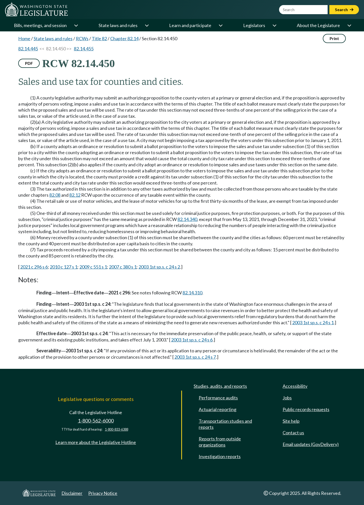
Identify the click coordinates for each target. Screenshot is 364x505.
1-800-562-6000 (96, 420)
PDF (29, 63)
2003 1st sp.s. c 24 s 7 (195, 357)
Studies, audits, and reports (220, 386)
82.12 (74, 195)
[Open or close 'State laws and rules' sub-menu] (146, 25)
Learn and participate (190, 25)
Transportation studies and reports (225, 424)
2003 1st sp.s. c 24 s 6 (192, 339)
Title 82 (99, 38)
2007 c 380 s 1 (122, 267)
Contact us (293, 432)
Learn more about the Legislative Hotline (95, 442)
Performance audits (218, 397)
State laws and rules (118, 25)
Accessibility (295, 386)
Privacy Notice (102, 493)
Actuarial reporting (217, 409)
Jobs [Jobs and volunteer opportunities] (287, 397)
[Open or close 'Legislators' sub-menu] (274, 25)
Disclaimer (71, 493)
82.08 (54, 195)
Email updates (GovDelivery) (311, 444)
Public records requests (306, 409)
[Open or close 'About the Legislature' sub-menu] (349, 25)
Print (334, 38)
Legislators (254, 25)
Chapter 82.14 (124, 38)
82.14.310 (192, 292)
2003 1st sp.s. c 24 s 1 (313, 322)
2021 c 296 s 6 (34, 267)
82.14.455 (84, 48)
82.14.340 (187, 219)
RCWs (82, 38)
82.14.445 (28, 48)
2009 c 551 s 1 (93, 267)
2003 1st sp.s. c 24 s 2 (159, 267)
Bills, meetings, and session (40, 25)
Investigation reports (220, 456)
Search (344, 9)
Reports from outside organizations (220, 442)
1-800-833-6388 (116, 429)
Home (24, 38)
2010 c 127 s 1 (63, 267)
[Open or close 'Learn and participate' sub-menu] (220, 25)
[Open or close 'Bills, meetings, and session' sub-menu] (76, 25)
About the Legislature (318, 25)
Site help (291, 421)
